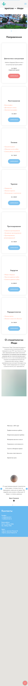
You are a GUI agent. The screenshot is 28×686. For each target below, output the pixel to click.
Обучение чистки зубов (11, 149)
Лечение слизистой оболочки (13, 318)
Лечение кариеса (10, 190)
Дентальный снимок (10, 107)
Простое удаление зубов (12, 277)
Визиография (8, 105)
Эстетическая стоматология (13, 193)
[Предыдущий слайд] (1, 21)
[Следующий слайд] (27, 21)
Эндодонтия (8, 188)
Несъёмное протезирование (13, 233)
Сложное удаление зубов (12, 279)
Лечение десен (9, 316)
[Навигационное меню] (25, 4)
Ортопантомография (11, 110)
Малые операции (10, 274)
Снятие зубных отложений (12, 151)
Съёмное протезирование (12, 230)
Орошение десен (10, 146)
